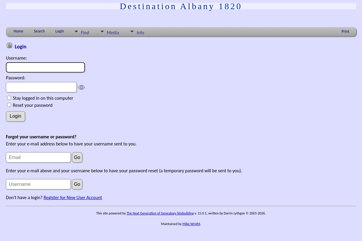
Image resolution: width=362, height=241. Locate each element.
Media (113, 32)
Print (345, 31)
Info (140, 32)
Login (59, 31)
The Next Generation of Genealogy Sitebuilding (160, 213)
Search (39, 31)
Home (18, 31)
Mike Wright (191, 224)
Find (85, 32)
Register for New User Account (73, 197)
